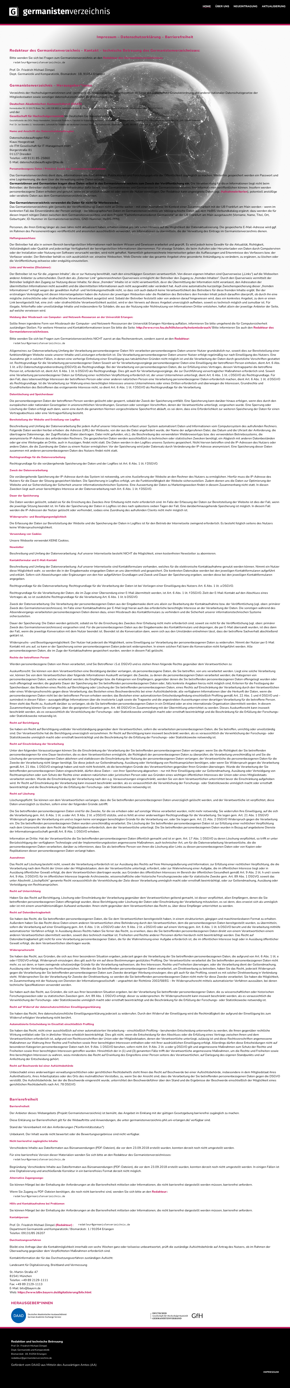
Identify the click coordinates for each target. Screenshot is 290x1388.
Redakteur (181, 339)
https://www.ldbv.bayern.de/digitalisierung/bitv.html (54, 1292)
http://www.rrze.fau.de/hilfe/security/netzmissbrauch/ (174, 328)
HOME (207, 6)
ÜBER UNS (222, 6)
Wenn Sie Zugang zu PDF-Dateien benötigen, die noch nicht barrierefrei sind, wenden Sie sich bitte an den (81, 1192)
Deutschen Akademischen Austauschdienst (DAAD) (46, 104)
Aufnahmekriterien (234, 192)
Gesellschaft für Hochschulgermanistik (37, 116)
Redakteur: (159, 1192)
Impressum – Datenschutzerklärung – (131, 37)
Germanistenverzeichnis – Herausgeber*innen (51, 85)
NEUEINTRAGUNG (245, 6)
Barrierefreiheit (179, 37)
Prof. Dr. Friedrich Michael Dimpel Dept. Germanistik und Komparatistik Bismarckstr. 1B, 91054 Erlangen (30, 1350)
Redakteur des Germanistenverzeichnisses (133, 58)
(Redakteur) (64, 1225)
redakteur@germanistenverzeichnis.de (31, 1358)
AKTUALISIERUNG (274, 6)
